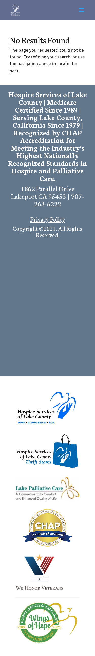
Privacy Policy (47, 219)
